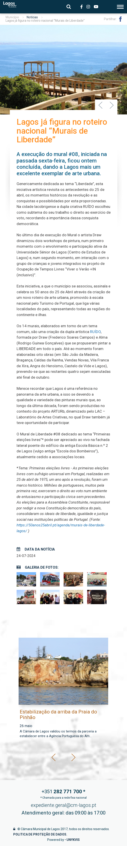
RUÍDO (95, 331)
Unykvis (73, 840)
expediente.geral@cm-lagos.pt (63, 805)
